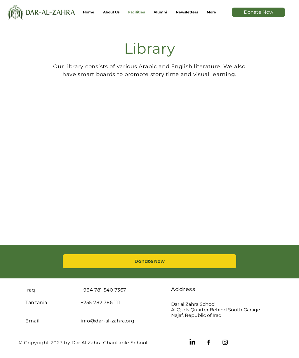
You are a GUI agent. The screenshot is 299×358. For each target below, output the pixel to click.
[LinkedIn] (192, 342)
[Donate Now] (258, 12)
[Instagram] (225, 342)
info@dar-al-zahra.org (107, 321)
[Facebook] (208, 342)
